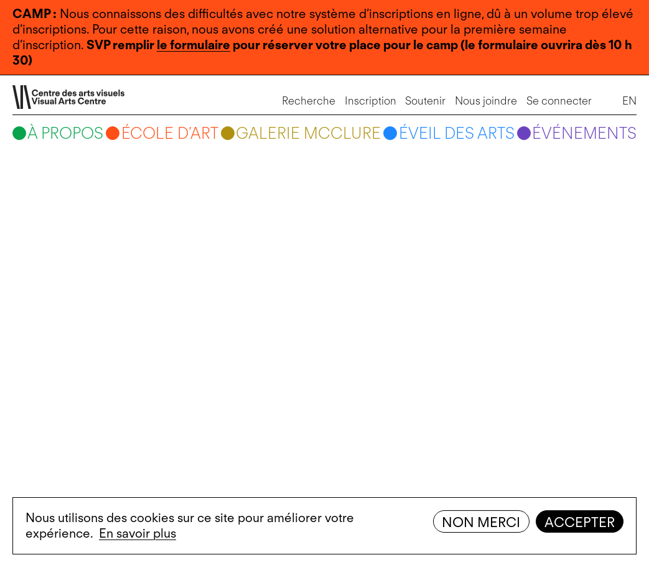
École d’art (169, 132)
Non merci (481, 522)
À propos (65, 132)
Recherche (308, 100)
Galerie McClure (308, 132)
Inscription (370, 100)
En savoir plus (137, 533)
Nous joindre (486, 100)
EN (629, 100)
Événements (584, 132)
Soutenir (425, 100)
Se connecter (559, 100)
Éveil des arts (457, 132)
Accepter (579, 522)
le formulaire (193, 44)
